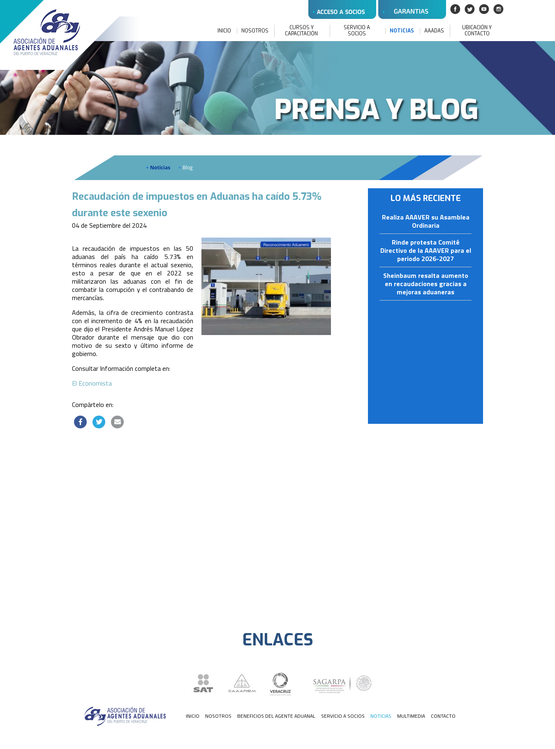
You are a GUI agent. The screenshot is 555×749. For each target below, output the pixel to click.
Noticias (158, 167)
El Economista (92, 383)
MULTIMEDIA (411, 716)
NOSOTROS (254, 31)
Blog (185, 167)
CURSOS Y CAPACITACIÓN (301, 31)
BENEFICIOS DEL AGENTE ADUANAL (276, 716)
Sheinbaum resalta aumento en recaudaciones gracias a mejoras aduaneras (425, 284)
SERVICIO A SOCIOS (357, 31)
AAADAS (434, 31)
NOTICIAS (402, 31)
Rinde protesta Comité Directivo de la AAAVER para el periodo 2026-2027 (425, 251)
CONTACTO (443, 716)
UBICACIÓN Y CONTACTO (477, 31)
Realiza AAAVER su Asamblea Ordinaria (425, 221)
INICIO (224, 31)
